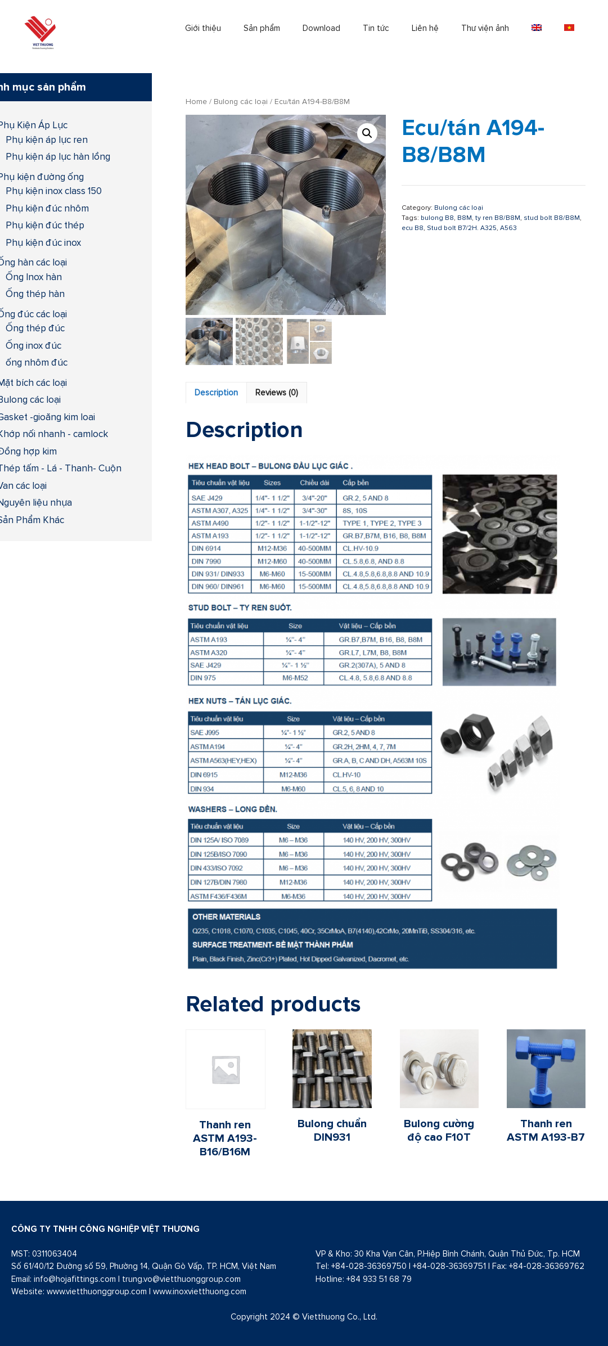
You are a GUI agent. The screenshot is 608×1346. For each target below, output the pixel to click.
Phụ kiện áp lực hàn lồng (58, 156)
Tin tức (376, 28)
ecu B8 (413, 228)
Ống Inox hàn (34, 276)
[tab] (216, 393)
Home (196, 101)
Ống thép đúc (35, 328)
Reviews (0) (276, 392)
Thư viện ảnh (485, 28)
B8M (464, 218)
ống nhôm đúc (36, 362)
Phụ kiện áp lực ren (47, 139)
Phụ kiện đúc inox (43, 242)
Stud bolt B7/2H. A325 (462, 228)
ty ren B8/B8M (497, 218)
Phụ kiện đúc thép (45, 225)
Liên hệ (425, 28)
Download (321, 28)
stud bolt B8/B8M (552, 218)
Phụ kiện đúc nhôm (47, 208)
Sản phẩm (262, 28)
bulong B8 (437, 218)
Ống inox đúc (33, 345)
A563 (508, 228)
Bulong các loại (241, 101)
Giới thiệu (203, 28)
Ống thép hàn (35, 293)
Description (216, 392)
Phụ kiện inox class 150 (54, 190)
